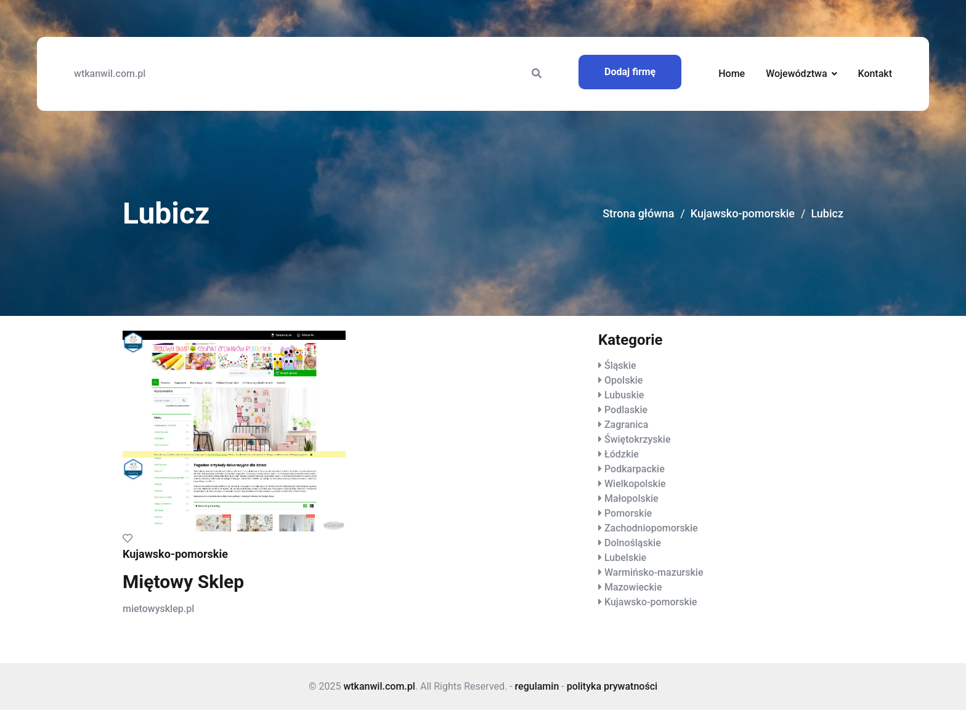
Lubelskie (625, 557)
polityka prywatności (612, 686)
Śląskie (620, 365)
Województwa (796, 73)
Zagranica (626, 424)
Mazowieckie (633, 587)
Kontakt (875, 73)
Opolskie (623, 380)
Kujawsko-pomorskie (743, 213)
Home (731, 73)
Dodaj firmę (630, 72)
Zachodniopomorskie (651, 528)
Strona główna (638, 213)
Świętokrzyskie (637, 439)
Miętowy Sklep (183, 581)
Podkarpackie (634, 469)
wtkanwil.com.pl (109, 73)
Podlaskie (625, 410)
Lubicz (827, 213)
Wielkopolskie (635, 484)
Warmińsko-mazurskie (654, 572)
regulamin (537, 686)
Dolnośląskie (632, 543)
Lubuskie (624, 395)
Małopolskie (631, 498)
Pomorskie (628, 513)
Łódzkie (621, 454)
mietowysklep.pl (158, 609)
